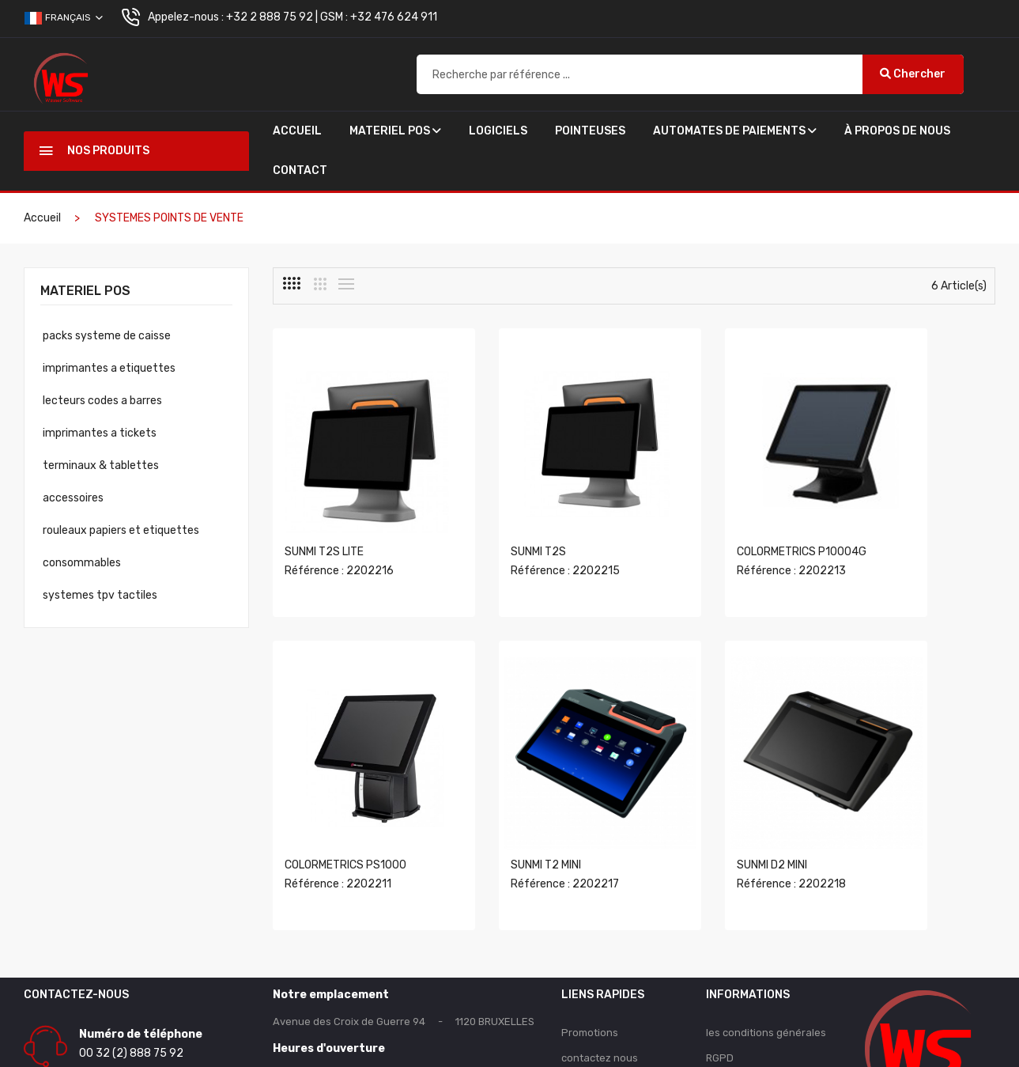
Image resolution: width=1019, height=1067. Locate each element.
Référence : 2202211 (897, 533)
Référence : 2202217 (339, 808)
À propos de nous (897, 131)
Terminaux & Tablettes (101, 465)
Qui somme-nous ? (752, 1008)
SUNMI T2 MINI (320, 789)
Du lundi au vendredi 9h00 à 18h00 (357, 1000)
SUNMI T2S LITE (324, 514)
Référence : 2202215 (525, 533)
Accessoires (73, 498)
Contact (300, 170)
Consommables (82, 562)
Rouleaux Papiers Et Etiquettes (121, 530)
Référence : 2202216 (339, 533)
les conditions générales (766, 957)
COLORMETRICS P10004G (722, 514)
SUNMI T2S (498, 514)
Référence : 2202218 (525, 808)
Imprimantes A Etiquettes (109, 368)
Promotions (589, 957)
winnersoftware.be (661, 1048)
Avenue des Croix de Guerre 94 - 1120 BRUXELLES (403, 946)
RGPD (720, 983)
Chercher (912, 74)
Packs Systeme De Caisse (107, 335)
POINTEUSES (590, 131)
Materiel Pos (395, 131)
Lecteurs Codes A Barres (102, 400)
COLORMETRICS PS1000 (905, 514)
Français (63, 18)
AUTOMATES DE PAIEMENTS (735, 131)
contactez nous (599, 983)
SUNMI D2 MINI (506, 789)
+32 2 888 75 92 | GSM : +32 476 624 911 (331, 17)
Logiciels (498, 131)
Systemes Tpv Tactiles (100, 595)
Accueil (297, 131)
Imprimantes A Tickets (100, 433)
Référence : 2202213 (712, 533)
